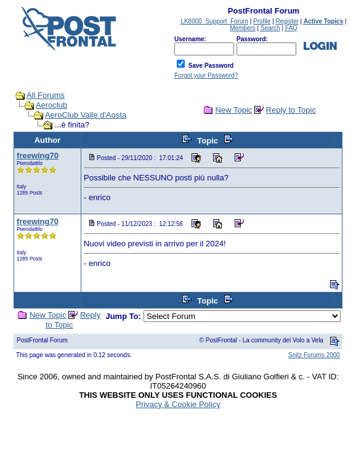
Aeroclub (51, 105)
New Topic (234, 110)
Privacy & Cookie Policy (178, 404)
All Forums (45, 95)
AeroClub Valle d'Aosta (85, 114)
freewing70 (38, 155)
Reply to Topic (291, 110)
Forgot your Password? (206, 75)
